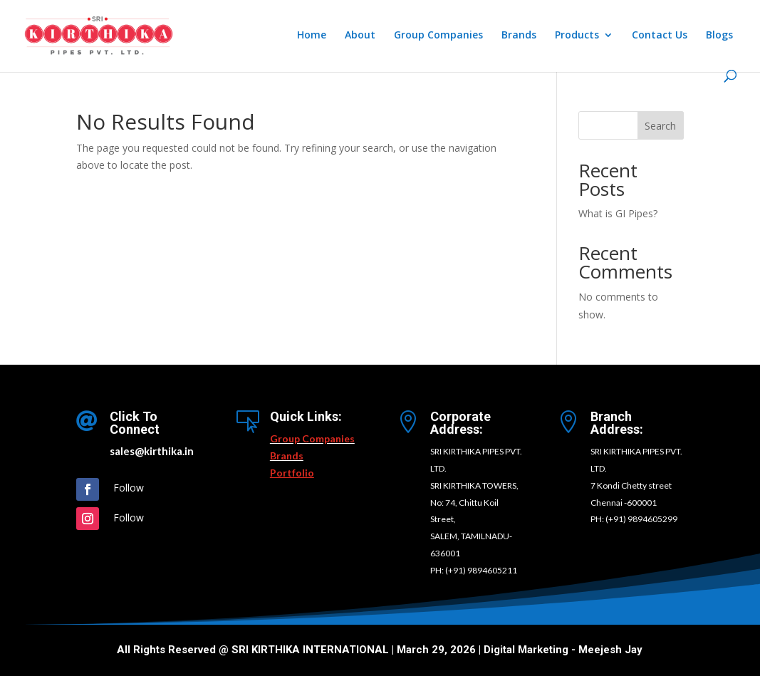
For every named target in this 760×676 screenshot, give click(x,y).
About (360, 35)
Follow (128, 487)
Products (577, 35)
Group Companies (438, 35)
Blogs (719, 35)
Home (311, 35)
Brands (518, 35)
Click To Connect (135, 423)
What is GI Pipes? (617, 213)
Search (660, 125)
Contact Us (659, 35)
